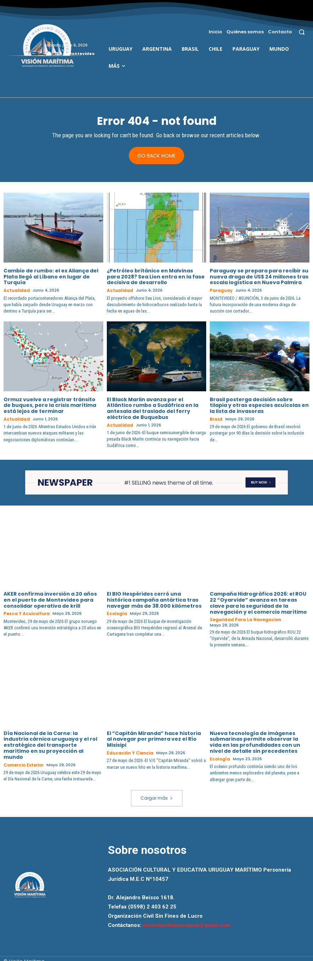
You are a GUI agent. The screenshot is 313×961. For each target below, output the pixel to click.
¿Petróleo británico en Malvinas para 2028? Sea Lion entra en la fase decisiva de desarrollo (156, 277)
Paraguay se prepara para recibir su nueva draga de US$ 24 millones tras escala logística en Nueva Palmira (259, 277)
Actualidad (15, 290)
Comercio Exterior (23, 759)
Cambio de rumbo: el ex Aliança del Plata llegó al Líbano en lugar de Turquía (51, 277)
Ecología (116, 613)
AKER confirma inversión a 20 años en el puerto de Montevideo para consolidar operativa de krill (50, 599)
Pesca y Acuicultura (25, 613)
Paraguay (220, 290)
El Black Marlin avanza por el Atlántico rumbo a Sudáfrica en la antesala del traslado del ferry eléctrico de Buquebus (152, 408)
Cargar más (157, 792)
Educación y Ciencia (128, 747)
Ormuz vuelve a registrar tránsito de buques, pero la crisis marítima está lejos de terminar (50, 405)
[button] (301, 31)
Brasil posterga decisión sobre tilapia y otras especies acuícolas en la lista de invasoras (259, 405)
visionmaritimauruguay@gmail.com (186, 919)
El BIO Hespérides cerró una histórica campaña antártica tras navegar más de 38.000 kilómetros (154, 599)
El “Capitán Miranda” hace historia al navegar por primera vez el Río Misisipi (154, 733)
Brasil (215, 419)
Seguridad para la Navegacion (243, 619)
